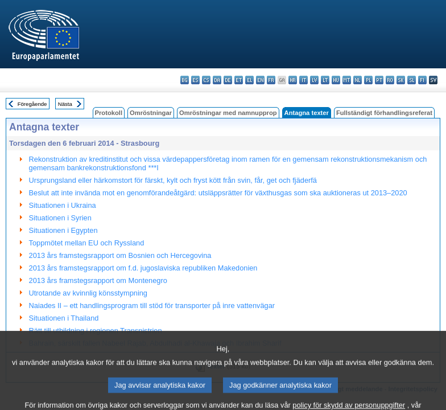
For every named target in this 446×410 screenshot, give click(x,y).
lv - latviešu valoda (314, 80)
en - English (260, 80)
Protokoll (108, 112)
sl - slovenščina (411, 80)
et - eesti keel (238, 80)
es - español (195, 80)
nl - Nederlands (357, 80)
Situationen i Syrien (60, 218)
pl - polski (368, 80)
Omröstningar (151, 112)
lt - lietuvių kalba (325, 80)
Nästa (65, 104)
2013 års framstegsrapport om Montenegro (98, 280)
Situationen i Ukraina (62, 205)
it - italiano (303, 80)
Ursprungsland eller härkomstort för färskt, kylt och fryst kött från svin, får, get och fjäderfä (173, 180)
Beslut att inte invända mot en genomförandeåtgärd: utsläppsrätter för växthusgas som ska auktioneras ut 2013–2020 (218, 192)
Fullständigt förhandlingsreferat (384, 112)
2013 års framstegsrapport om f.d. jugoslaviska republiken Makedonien (143, 268)
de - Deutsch (228, 80)
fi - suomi (422, 80)
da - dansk (217, 80)
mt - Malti (346, 80)
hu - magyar (336, 80)
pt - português (379, 80)
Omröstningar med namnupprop (228, 112)
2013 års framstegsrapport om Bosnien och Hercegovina (120, 255)
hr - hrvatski (292, 80)
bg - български (184, 80)
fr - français (271, 80)
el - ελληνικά (249, 80)
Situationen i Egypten (63, 230)
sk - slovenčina (401, 80)
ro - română (390, 80)
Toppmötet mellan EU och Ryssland (86, 243)
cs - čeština (206, 80)
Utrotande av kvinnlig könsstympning (88, 293)
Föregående (32, 104)
